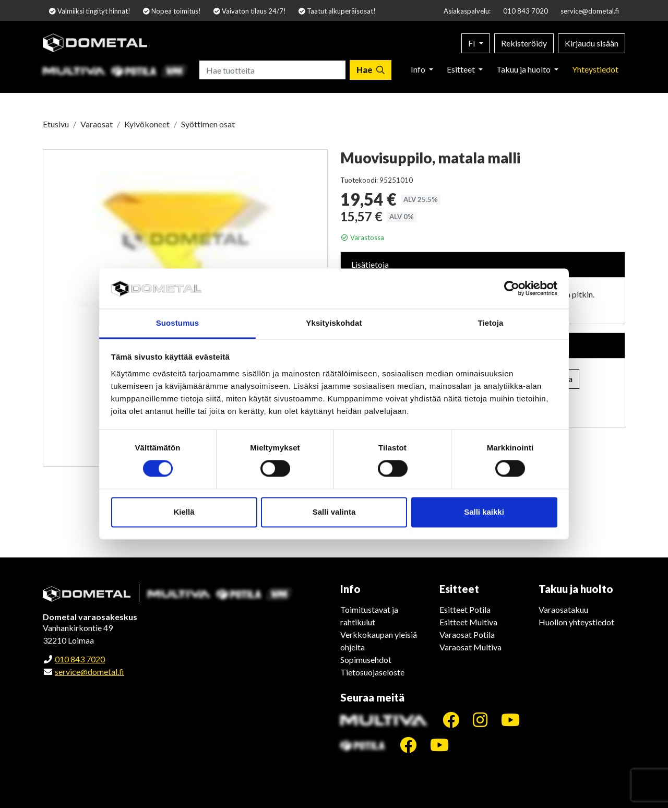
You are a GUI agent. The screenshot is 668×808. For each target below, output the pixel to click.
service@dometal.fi (589, 11)
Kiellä (183, 511)
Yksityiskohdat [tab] (334, 322)
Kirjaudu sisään (591, 43)
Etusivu (56, 124)
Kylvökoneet (147, 124)
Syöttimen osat (208, 124)
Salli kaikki (484, 511)
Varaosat (96, 124)
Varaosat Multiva (470, 647)
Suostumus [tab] (177, 322)
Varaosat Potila (467, 634)
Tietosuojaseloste (372, 672)
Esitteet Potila (465, 609)
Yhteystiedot (595, 69)
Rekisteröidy (524, 43)
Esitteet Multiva (468, 622)
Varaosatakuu (563, 609)
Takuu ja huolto (524, 69)
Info (419, 69)
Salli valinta (334, 511)
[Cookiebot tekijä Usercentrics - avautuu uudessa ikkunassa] (511, 288)
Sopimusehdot (365, 659)
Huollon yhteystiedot (576, 622)
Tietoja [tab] (491, 322)
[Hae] (370, 70)
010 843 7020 (525, 11)
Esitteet (461, 69)
